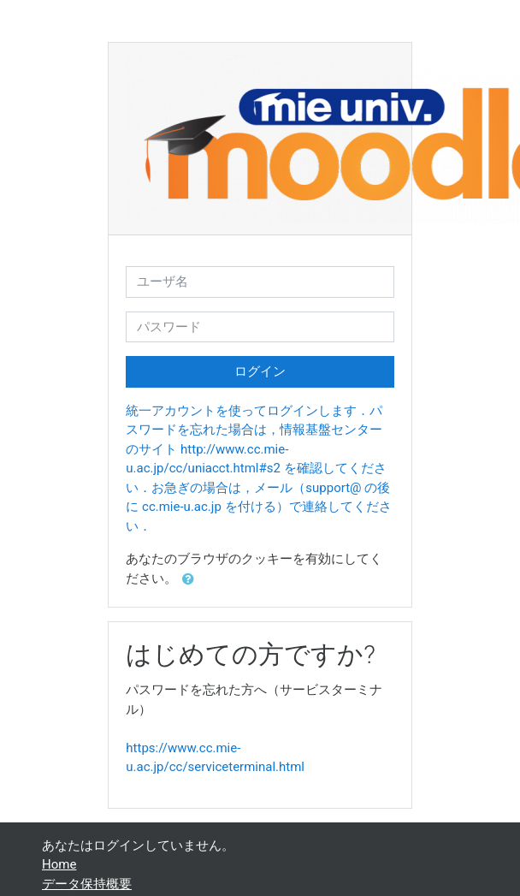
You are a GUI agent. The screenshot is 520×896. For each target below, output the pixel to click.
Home (59, 864)
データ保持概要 (87, 884)
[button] (191, 579)
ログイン (260, 371)
